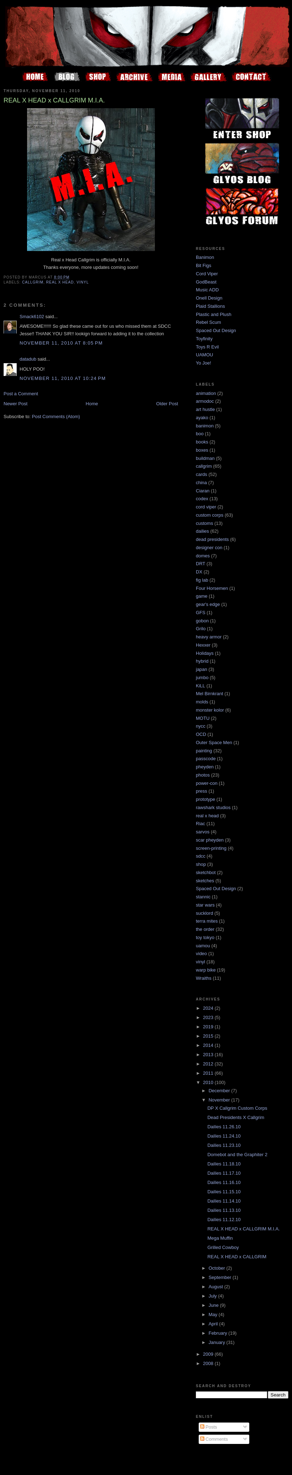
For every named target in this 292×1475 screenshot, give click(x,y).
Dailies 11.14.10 (223, 1201)
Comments (214, 1439)
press (201, 791)
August (216, 1286)
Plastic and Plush (213, 314)
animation (206, 393)
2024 (209, 1008)
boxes (202, 450)
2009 (209, 1354)
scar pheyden (210, 840)
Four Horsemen (212, 588)
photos (203, 775)
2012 (209, 1064)
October (217, 1268)
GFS (200, 612)
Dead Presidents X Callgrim (235, 1117)
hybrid (202, 661)
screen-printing (211, 848)
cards (201, 474)
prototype (205, 799)
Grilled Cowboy (223, 1247)
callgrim (32, 282)
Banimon (205, 257)
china (201, 482)
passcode (206, 758)
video (201, 953)
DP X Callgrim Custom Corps (237, 1108)
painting (204, 750)
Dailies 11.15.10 (223, 1191)
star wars (205, 905)
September (221, 1277)
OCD (201, 734)
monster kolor (210, 710)
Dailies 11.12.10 (223, 1219)
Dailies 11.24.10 (223, 1136)
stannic (203, 896)
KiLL (200, 685)
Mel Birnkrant (209, 693)
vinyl (83, 282)
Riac (200, 823)
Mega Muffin (220, 1238)
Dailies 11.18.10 (223, 1164)
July (213, 1296)
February (219, 1333)
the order (205, 929)
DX (199, 572)
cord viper (206, 507)
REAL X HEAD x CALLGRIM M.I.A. (243, 1228)
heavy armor (208, 636)
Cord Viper (207, 273)
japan (201, 669)
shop (201, 864)
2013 (209, 1054)
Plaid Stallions (210, 306)
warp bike (206, 970)
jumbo (202, 677)
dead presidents (212, 539)
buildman (205, 458)
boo (200, 433)
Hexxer (203, 645)
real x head (60, 282)
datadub (28, 359)
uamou (203, 945)
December (220, 1090)
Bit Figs (203, 265)
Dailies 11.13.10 (223, 1210)
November (220, 1100)
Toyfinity (204, 338)
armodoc (205, 401)
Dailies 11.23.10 (223, 1145)
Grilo (200, 628)
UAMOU (204, 354)
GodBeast (206, 282)
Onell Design (209, 298)
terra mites (207, 921)
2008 (209, 1363)
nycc (200, 726)
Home (92, 403)
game (202, 596)
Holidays (205, 653)
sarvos (202, 831)
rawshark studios (213, 807)
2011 (209, 1073)
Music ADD (207, 289)
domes (203, 555)
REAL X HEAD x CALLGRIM (236, 1256)
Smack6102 (32, 316)
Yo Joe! (203, 363)
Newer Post (15, 403)
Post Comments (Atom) (56, 416)
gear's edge (208, 604)
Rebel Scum (208, 322)
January (217, 1342)
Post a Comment (21, 393)
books (202, 442)
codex (202, 498)
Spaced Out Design (216, 330)
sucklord (204, 913)
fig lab (202, 580)
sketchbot (206, 872)
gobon (202, 620)
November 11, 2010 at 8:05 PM (61, 343)
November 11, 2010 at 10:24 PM (63, 378)
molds (202, 701)
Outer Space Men (214, 742)
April (214, 1323)
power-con (207, 783)
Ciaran (202, 490)
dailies (202, 531)
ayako (202, 417)
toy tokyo (205, 937)
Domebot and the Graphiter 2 (237, 1154)
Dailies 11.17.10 (223, 1173)
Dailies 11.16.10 (223, 1182)
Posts (208, 1427)
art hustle (205, 409)
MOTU (202, 718)
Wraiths (204, 978)
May (214, 1314)
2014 (209, 1045)
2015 (209, 1036)
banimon (205, 425)
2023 (209, 1017)
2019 (209, 1026)
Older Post (167, 403)
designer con (209, 547)
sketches (205, 880)
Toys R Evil (207, 347)
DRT (200, 563)
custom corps (209, 515)
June (214, 1305)
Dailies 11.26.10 (223, 1126)
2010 (209, 1082)
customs (204, 523)
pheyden (205, 766)
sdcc (200, 856)
